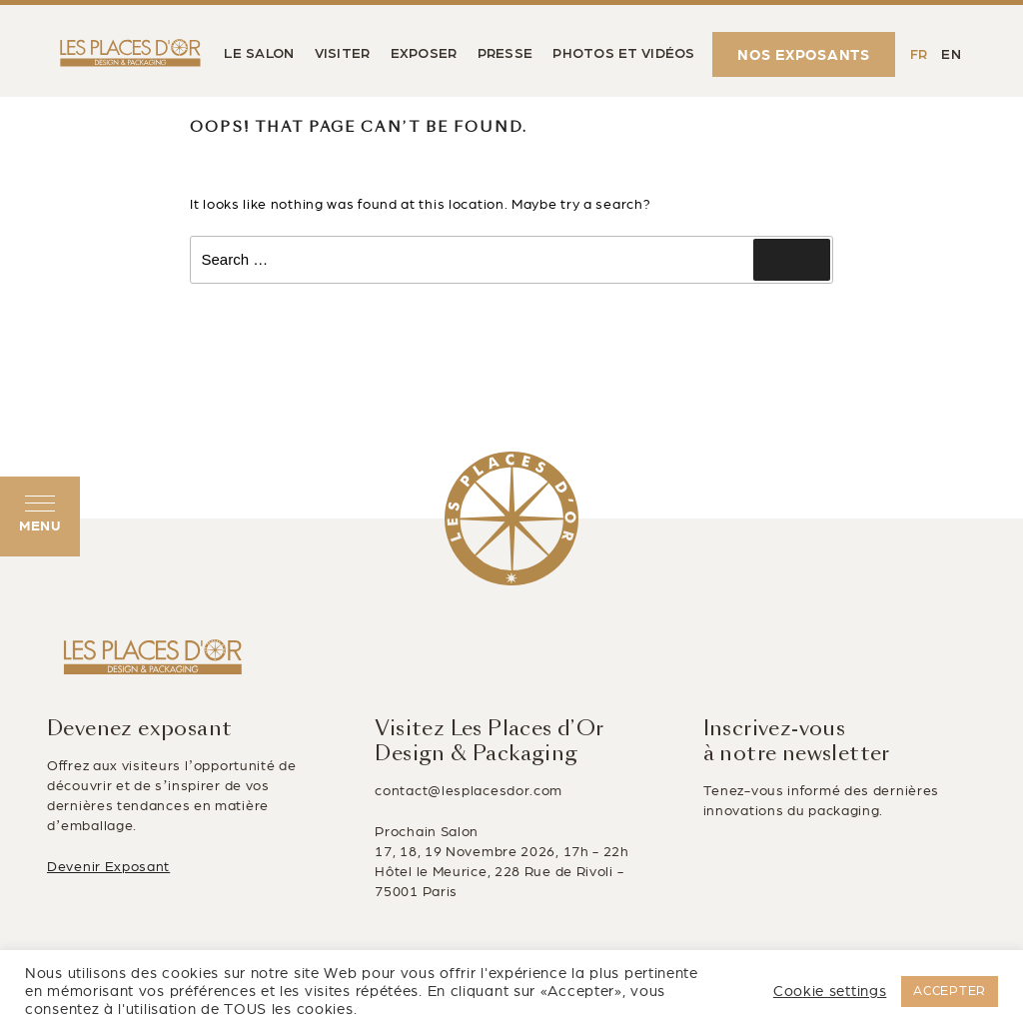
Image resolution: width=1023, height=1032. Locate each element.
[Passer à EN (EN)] (951, 54)
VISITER (343, 54)
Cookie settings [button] (830, 991)
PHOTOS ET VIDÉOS (623, 54)
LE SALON (259, 54)
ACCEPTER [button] (949, 991)
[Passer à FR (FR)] (919, 54)
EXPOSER (424, 54)
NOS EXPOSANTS (803, 55)
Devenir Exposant (108, 866)
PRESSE (505, 54)
